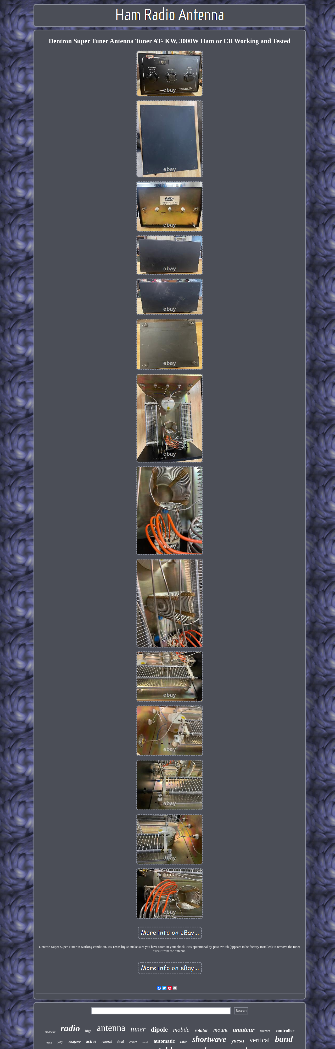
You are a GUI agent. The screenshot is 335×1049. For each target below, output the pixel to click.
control (107, 1042)
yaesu (237, 1040)
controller (285, 1030)
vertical (259, 1040)
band (284, 1039)
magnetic (50, 1031)
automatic (164, 1041)
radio (70, 1028)
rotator (201, 1030)
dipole (159, 1029)
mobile (181, 1029)
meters (265, 1031)
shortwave (209, 1039)
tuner (138, 1029)
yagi (60, 1042)
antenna (111, 1028)
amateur (244, 1029)
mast (145, 1042)
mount (220, 1029)
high (88, 1031)
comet (133, 1042)
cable (183, 1042)
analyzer (75, 1042)
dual (120, 1042)
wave (49, 1042)
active (91, 1041)
